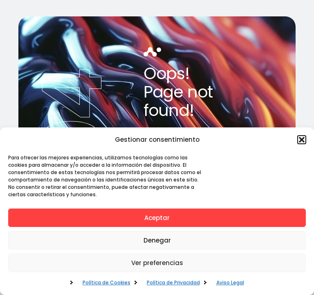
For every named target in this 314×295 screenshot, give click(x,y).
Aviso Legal (230, 282)
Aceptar (157, 217)
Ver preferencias (157, 263)
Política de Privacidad (173, 282)
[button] (302, 140)
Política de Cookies (106, 282)
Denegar (157, 240)
